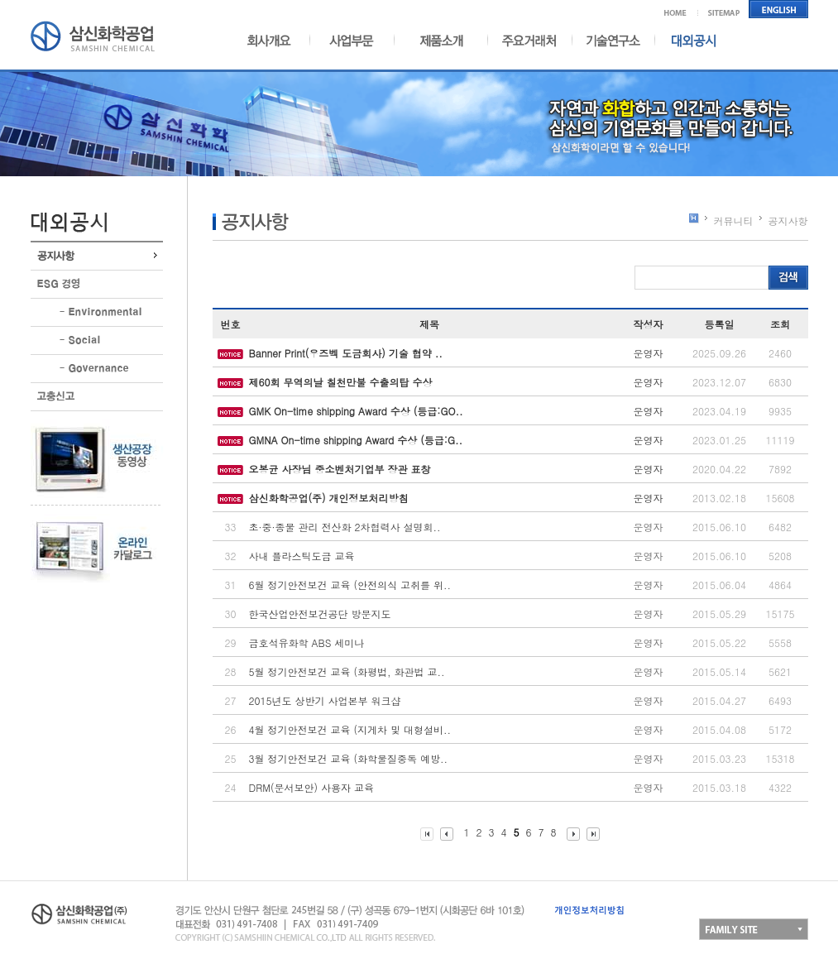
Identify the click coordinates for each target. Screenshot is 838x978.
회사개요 (275, 40)
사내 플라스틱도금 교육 (302, 556)
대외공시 (686, 40)
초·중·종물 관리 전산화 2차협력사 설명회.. (345, 527)
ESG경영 (97, 284)
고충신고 (97, 396)
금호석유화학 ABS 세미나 (307, 642)
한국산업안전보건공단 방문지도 (320, 613)
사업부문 (346, 40)
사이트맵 (724, 9)
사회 (97, 340)
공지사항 (97, 256)
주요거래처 (529, 40)
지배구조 (97, 368)
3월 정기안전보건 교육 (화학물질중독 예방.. (348, 758)
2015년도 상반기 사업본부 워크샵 (325, 700)
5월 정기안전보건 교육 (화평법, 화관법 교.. (347, 671)
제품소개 (437, 40)
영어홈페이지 (778, 9)
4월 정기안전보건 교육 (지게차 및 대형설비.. (350, 729)
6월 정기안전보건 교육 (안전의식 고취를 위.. (350, 585)
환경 (97, 312)
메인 (681, 9)
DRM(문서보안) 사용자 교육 (311, 787)
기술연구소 (613, 40)
